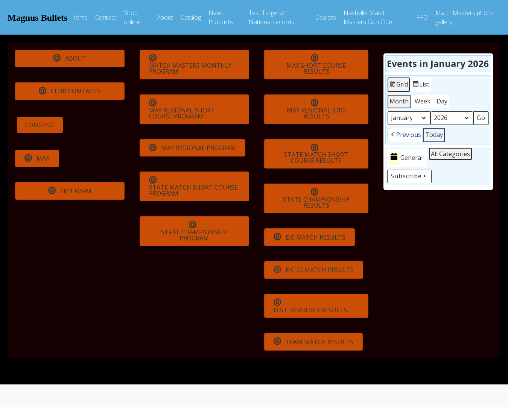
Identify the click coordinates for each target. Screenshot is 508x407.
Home (79, 17)
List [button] (420, 85)
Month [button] (399, 101)
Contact (105, 17)
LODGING (40, 125)
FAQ (422, 17)
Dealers (325, 17)
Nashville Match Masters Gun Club (368, 17)
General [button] (406, 158)
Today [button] (434, 135)
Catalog (191, 17)
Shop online (132, 17)
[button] (405, 135)
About (165, 17)
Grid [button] (398, 85)
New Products (220, 17)
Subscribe (409, 176)
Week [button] (422, 101)
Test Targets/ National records (271, 17)
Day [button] (442, 101)
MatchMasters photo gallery (464, 17)
